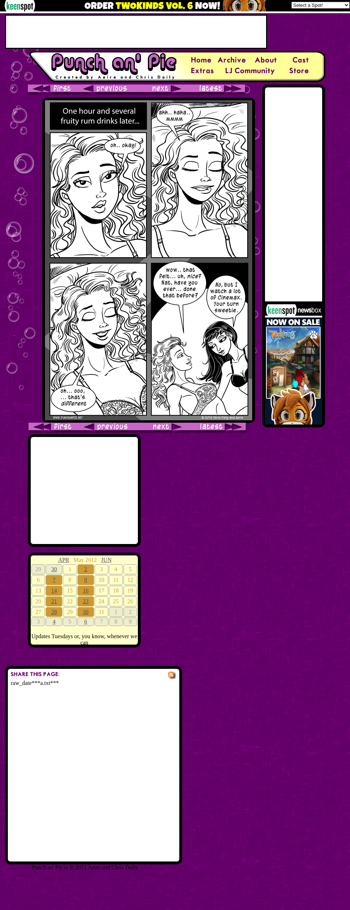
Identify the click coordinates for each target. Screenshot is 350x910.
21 (54, 601)
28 (54, 612)
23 (86, 601)
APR (63, 560)
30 (54, 569)
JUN (106, 560)
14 (54, 591)
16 (86, 591)
